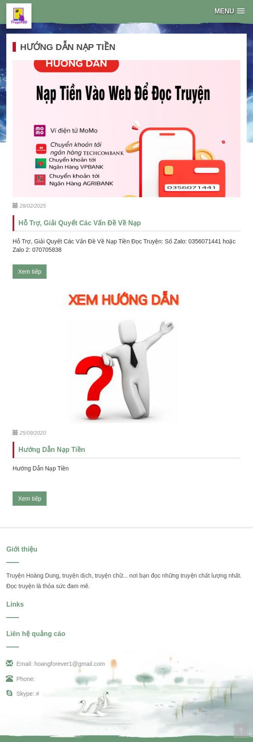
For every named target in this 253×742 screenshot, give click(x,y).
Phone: (20, 679)
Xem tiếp (29, 271)
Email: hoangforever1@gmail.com (55, 663)
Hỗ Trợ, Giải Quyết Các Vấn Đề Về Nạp (79, 223)
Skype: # (22, 693)
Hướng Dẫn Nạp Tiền (51, 449)
